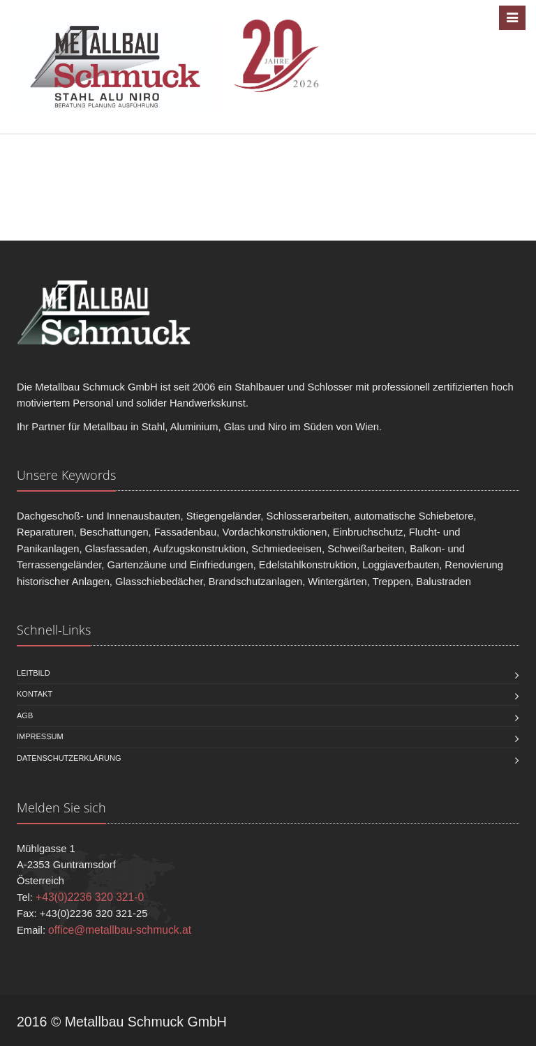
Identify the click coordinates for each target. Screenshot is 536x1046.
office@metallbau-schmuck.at (119, 930)
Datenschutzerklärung (69, 758)
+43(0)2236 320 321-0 (90, 897)
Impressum (40, 736)
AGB (25, 715)
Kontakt (34, 694)
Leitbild (33, 673)
